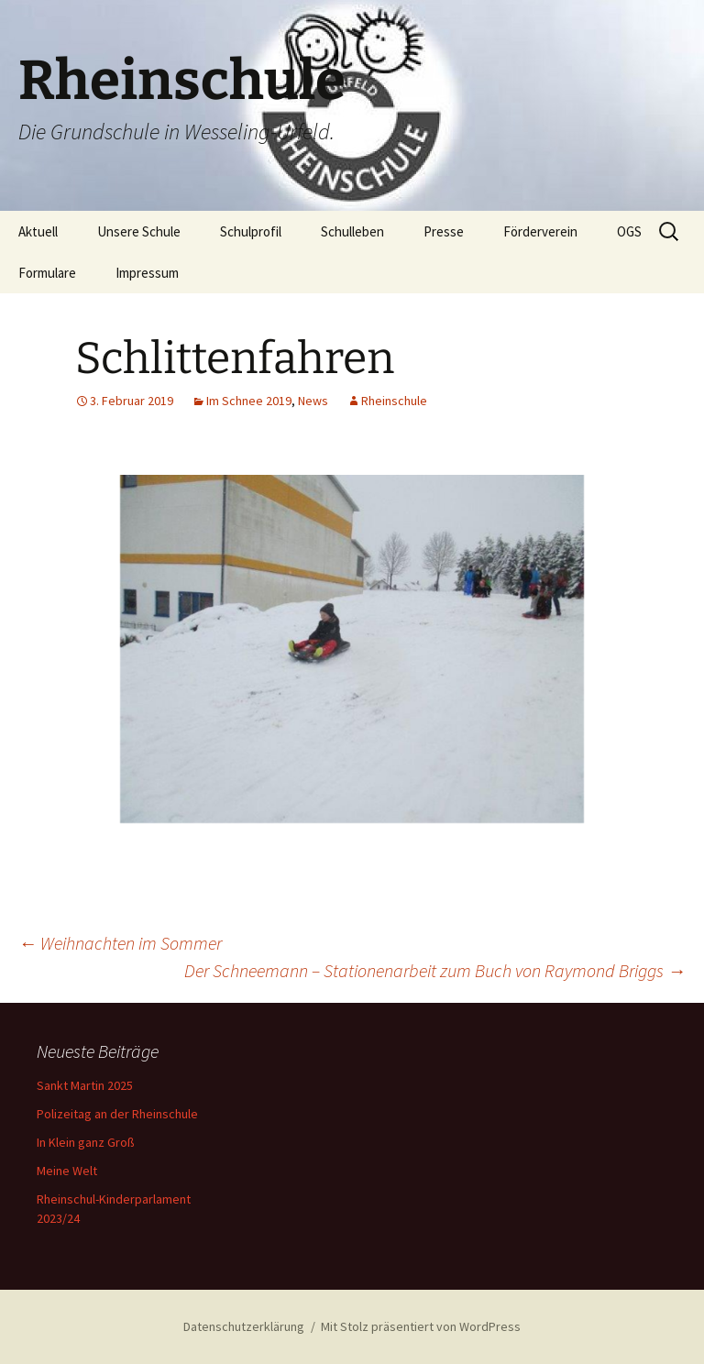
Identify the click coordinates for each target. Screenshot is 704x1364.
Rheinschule (394, 400)
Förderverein (540, 231)
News (313, 400)
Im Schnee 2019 (249, 400)
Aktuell (38, 231)
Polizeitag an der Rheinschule (117, 1114)
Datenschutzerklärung (243, 1326)
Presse (444, 231)
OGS (629, 231)
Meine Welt (67, 1170)
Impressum (147, 272)
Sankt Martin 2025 (85, 1085)
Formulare (47, 272)
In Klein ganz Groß (86, 1142)
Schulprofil (250, 231)
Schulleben (352, 231)
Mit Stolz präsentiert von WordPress (421, 1326)
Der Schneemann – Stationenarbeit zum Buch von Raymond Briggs (435, 970)
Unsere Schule (139, 231)
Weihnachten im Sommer (120, 942)
